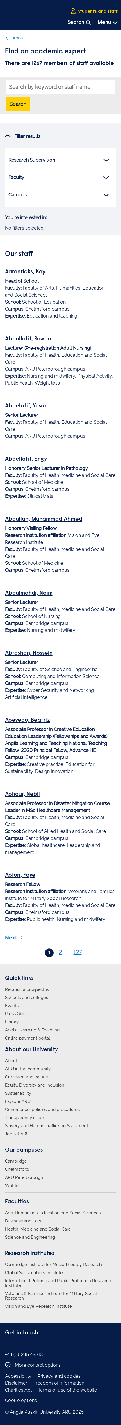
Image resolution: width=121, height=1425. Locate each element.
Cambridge (16, 1161)
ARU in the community (28, 1069)
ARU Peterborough (24, 1177)
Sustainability (18, 1093)
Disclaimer (16, 1383)
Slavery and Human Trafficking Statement (46, 1125)
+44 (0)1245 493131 (25, 1354)
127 (78, 952)
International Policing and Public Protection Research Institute (58, 1283)
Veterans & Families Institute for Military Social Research (51, 1296)
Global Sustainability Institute (34, 1272)
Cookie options (21, 1400)
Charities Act (18, 1390)
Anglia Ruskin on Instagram (17, 1345)
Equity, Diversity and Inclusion (34, 1085)
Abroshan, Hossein (29, 653)
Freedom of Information (58, 1383)
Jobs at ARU (17, 1134)
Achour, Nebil (22, 794)
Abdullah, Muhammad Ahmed (43, 519)
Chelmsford (17, 1169)
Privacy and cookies (59, 1376)
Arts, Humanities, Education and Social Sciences (53, 1212)
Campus (58, 195)
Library (12, 1021)
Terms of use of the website (67, 1390)
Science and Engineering (30, 1237)
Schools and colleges (26, 997)
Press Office (16, 1013)
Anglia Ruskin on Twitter (26, 1345)
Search (17, 104)
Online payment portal (27, 1038)
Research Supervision (58, 160)
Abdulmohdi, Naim (29, 593)
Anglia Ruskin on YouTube (35, 1345)
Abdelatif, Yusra (26, 406)
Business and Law (23, 1221)
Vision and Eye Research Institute (38, 1306)
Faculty (58, 178)
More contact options (33, 1365)
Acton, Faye (20, 875)
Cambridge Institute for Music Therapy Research (53, 1264)
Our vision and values (26, 1077)
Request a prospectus (27, 989)
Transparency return (25, 1117)
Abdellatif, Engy (26, 459)
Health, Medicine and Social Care (38, 1229)
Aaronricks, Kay (25, 272)
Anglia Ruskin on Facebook (9, 1345)
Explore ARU (18, 1101)
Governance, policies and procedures (42, 1109)
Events (12, 1005)
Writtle (12, 1185)
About (15, 38)
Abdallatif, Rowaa (28, 339)
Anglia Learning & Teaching (32, 1030)
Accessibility (18, 1376)
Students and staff (94, 11)
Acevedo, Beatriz (27, 720)
